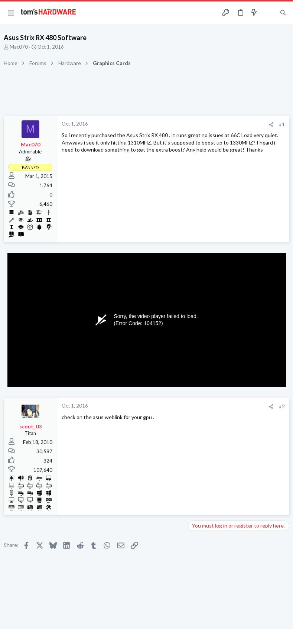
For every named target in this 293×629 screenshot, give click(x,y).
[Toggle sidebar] (268, 12)
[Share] (271, 124)
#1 (282, 124)
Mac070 (19, 47)
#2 (282, 406)
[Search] (283, 12)
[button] (11, 12)
